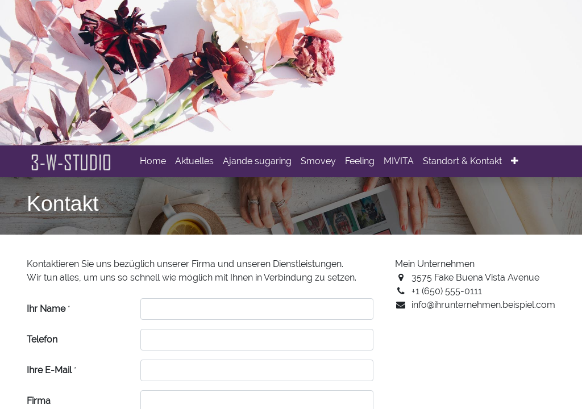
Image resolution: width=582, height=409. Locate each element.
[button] (514, 161)
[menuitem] (153, 161)
